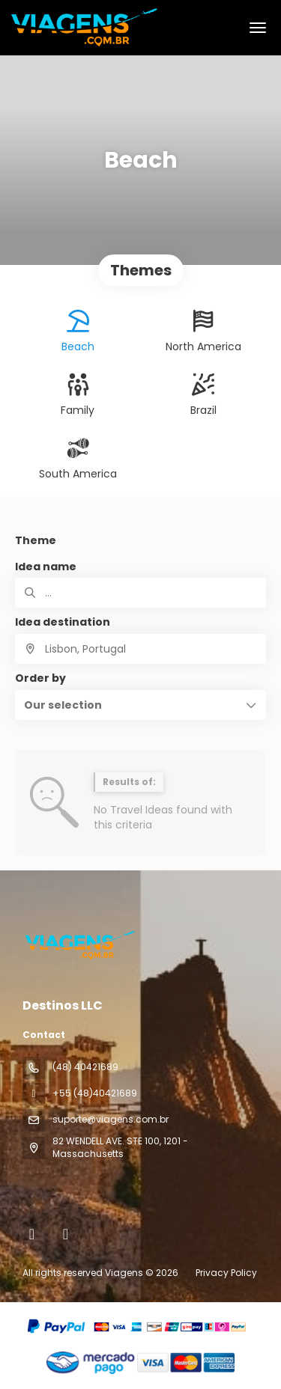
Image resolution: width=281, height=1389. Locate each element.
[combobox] (140, 649)
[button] (140, 705)
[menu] (258, 28)
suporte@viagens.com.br (110, 1119)
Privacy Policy (226, 1272)
